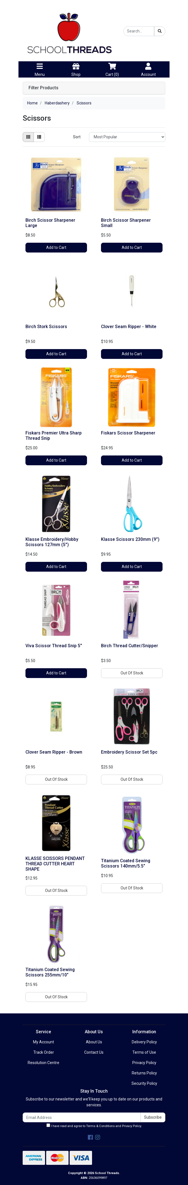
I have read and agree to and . (94, 1125)
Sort (77, 137)
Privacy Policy (144, 1062)
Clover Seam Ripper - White (128, 326)
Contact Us (94, 1052)
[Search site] (159, 31)
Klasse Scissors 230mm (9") (130, 539)
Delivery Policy (144, 1042)
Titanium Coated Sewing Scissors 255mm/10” (50, 972)
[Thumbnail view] (28, 137)
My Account (43, 1042)
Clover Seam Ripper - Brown (53, 752)
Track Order (43, 1052)
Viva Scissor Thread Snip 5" (53, 645)
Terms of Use (144, 1052)
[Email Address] (82, 1117)
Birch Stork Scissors (46, 326)
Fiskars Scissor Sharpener (128, 433)
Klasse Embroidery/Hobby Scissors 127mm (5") (51, 542)
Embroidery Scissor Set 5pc (129, 752)
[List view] (39, 137)
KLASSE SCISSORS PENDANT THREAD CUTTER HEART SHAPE (55, 864)
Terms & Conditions (100, 1126)
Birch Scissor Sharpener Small (126, 223)
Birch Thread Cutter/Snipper (129, 645)
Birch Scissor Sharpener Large (50, 223)
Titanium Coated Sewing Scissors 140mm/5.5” (125, 863)
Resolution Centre (43, 1062)
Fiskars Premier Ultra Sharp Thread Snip (53, 435)
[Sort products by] (127, 137)
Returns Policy (144, 1073)
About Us (94, 1042)
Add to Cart (56, 247)
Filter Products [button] (43, 87)
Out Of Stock (132, 673)
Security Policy (144, 1083)
